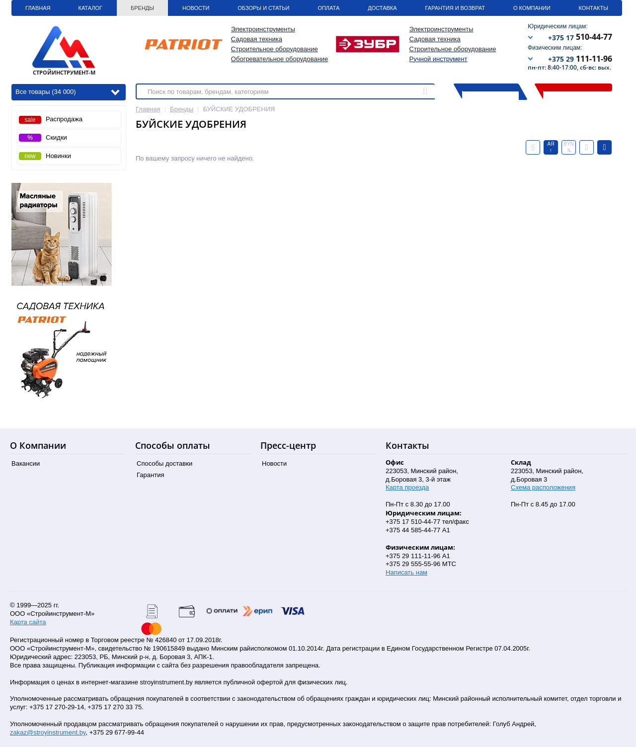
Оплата (328, 8)
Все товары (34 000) (67, 91)
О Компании (532, 8)
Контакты (593, 8)
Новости (195, 8)
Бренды (142, 8)
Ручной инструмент (438, 59)
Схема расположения (543, 487)
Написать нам (406, 572)
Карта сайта (28, 622)
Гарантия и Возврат (455, 8)
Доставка (382, 8)
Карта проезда (407, 487)
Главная (37, 8)
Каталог (90, 8)
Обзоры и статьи (263, 8)
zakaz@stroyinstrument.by (47, 732)
